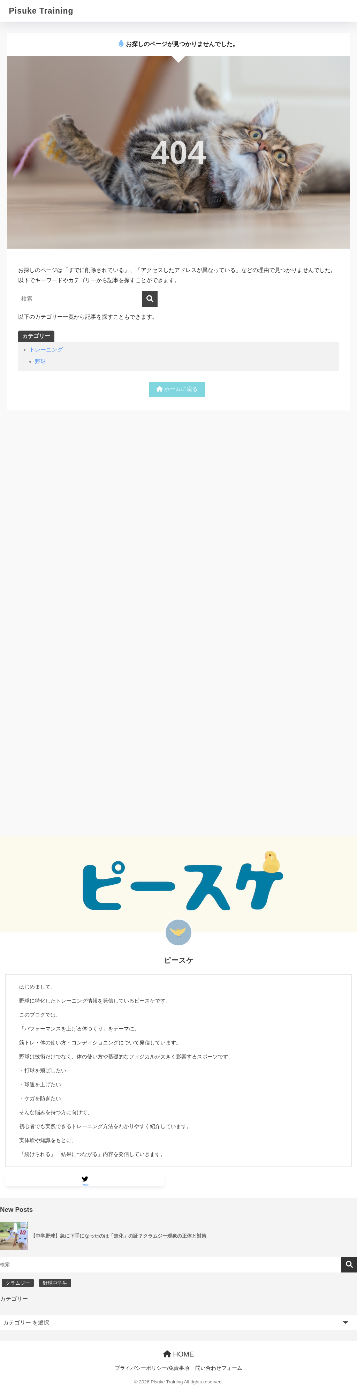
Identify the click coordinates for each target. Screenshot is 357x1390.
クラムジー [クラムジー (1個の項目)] (18, 1283)
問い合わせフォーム (218, 1368)
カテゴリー (14, 1299)
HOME (178, 1354)
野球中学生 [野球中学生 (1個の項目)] (55, 1283)
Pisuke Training (41, 10)
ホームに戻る (177, 389)
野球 (40, 361)
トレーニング (46, 350)
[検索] (150, 299)
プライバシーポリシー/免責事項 (152, 1368)
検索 (349, 1264)
